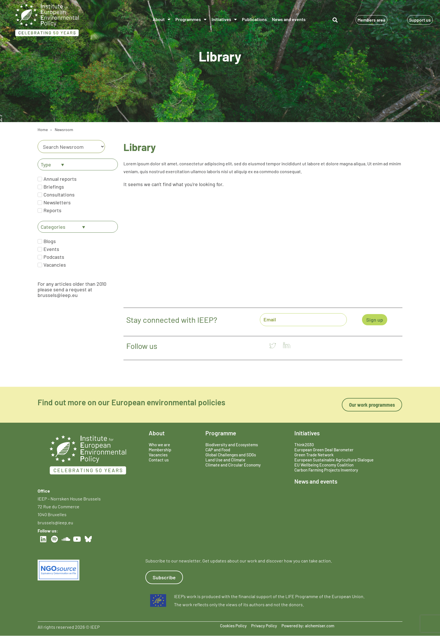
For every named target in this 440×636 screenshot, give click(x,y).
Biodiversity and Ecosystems (231, 444)
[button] (335, 20)
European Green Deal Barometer (324, 449)
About (161, 19)
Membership (160, 449)
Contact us (159, 459)
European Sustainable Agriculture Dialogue (333, 459)
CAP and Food (217, 449)
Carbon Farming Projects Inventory (326, 469)
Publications (254, 19)
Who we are (159, 444)
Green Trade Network (314, 454)
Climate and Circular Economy (233, 464)
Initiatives (224, 19)
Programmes (191, 19)
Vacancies (158, 454)
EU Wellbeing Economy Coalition (324, 464)
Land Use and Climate (225, 459)
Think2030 (304, 444)
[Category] (71, 146)
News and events (289, 19)
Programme (220, 432)
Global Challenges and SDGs (230, 454)
